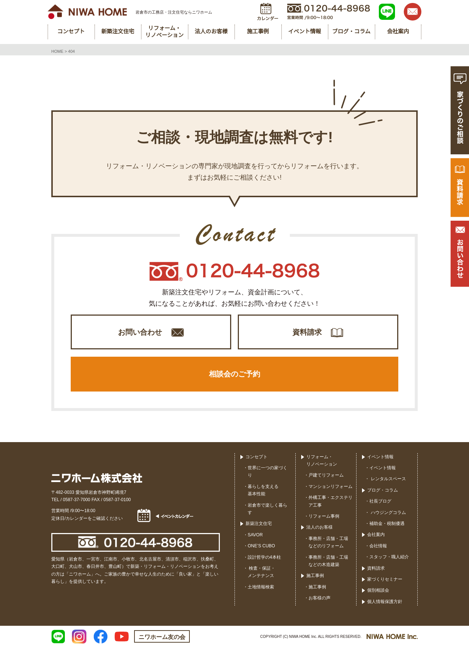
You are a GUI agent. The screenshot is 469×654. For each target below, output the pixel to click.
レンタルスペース (387, 485)
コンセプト (256, 463)
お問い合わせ (140, 333)
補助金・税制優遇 (387, 530)
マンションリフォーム (330, 492)
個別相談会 (378, 596)
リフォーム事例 (324, 522)
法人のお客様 (319, 533)
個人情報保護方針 (384, 607)
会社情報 (378, 552)
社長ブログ (380, 507)
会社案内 (376, 541)
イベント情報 (380, 463)
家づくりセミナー (384, 585)
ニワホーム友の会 (162, 643)
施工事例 (315, 582)
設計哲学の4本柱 (264, 563)
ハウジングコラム (387, 518)
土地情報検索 (261, 593)
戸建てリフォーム (326, 481)
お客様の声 (319, 604)
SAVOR (255, 541)
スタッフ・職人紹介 (389, 563)
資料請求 (307, 333)
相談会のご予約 (234, 378)
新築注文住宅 (258, 530)
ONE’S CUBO (261, 552)
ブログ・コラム (382, 496)
